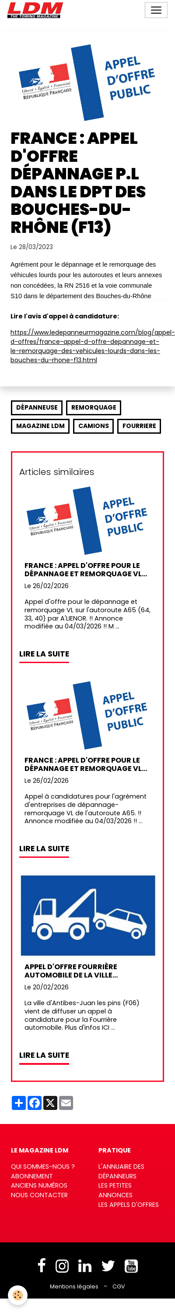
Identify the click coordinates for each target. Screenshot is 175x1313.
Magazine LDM (40, 425)
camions (93, 425)
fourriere (139, 425)
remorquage (93, 407)
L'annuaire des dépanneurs (121, 1171)
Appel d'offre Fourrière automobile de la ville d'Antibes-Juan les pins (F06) (81, 971)
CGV (118, 1286)
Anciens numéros (39, 1185)
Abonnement (32, 1176)
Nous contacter (39, 1195)
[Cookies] (18, 1295)
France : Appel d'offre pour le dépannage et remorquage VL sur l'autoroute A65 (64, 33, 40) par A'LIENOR (87, 764)
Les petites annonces (115, 1190)
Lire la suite (44, 654)
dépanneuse (37, 407)
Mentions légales (74, 1286)
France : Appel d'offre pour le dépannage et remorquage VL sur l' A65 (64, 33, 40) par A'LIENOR (83, 569)
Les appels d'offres (128, 1204)
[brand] (37, 10)
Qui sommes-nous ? (43, 1166)
